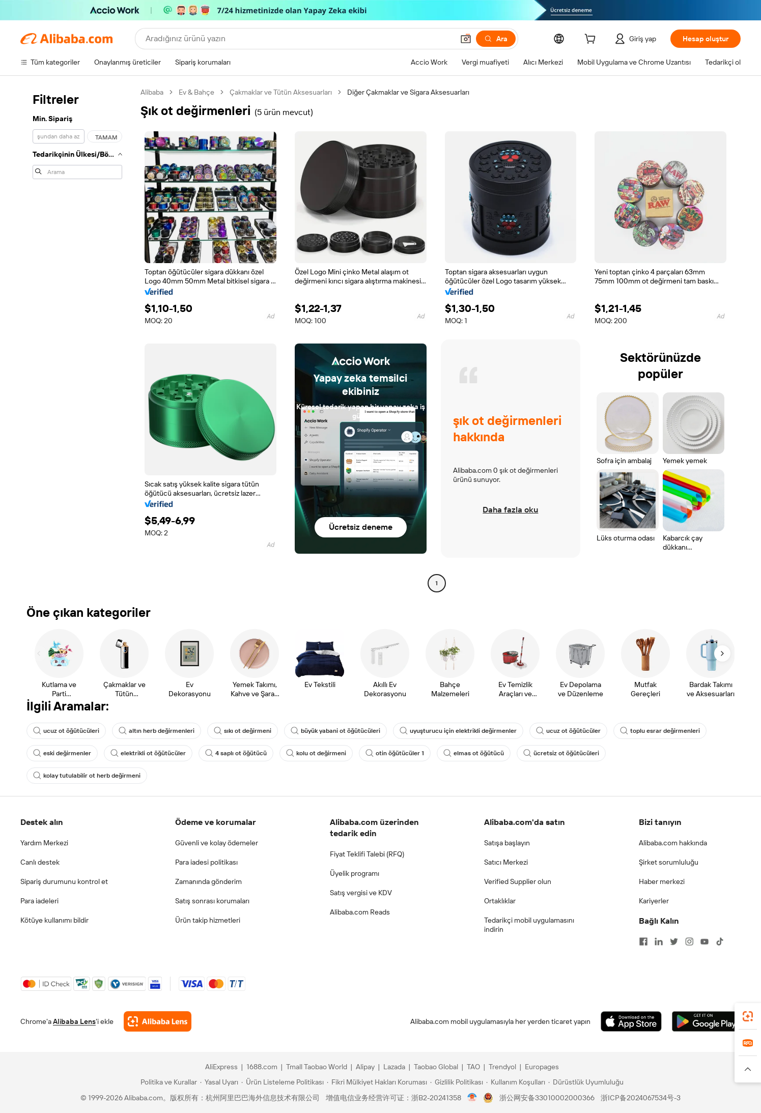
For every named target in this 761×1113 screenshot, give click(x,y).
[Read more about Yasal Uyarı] (219, 1082)
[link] (748, 1016)
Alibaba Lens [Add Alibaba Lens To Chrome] (74, 1021)
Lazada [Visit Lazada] (394, 1067)
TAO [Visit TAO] (473, 1067)
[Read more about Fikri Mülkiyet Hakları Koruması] (377, 1082)
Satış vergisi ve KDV (361, 893)
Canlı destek (40, 862)
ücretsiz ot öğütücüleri (561, 753)
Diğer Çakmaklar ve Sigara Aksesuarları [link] (408, 92)
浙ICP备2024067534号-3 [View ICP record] (641, 1098)
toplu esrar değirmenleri (660, 731)
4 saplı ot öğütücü (236, 753)
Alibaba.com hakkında (673, 843)
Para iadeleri (39, 901)
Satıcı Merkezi (506, 862)
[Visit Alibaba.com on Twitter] (674, 941)
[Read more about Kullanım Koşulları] (515, 1082)
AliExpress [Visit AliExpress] (221, 1067)
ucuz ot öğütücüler (568, 731)
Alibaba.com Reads (360, 912)
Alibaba (151, 92)
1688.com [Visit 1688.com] (261, 1067)
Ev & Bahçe (196, 92)
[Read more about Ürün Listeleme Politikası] (282, 1082)
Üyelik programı (354, 873)
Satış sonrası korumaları (212, 901)
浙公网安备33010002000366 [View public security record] (547, 1098)
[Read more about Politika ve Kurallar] (167, 1082)
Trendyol (502, 1067)
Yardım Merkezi (44, 843)
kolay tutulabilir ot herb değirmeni (86, 776)
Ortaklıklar (500, 901)
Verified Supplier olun (517, 881)
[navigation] (77, 338)
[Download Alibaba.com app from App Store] (631, 1021)
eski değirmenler (62, 753)
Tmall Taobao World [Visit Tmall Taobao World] (316, 1067)
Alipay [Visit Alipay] (365, 1067)
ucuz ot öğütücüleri (66, 731)
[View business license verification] (472, 1098)
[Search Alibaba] (299, 38)
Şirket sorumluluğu (668, 862)
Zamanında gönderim (208, 881)
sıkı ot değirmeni (242, 731)
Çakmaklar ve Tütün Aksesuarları (281, 92)
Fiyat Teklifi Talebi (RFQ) (367, 854)
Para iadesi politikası (206, 862)
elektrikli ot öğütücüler (148, 753)
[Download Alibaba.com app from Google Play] (706, 1021)
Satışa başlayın (507, 843)
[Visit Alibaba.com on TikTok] (719, 941)
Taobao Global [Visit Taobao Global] (436, 1067)
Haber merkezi (662, 881)
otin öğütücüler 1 (394, 753)
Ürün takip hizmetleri (207, 920)
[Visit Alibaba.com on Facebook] (643, 941)
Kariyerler (654, 901)
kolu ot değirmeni (316, 753)
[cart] (592, 40)
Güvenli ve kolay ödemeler (216, 843)
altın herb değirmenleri (156, 731)
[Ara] (496, 39)
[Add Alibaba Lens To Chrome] (157, 1021)
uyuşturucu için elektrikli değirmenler (458, 731)
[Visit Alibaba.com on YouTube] (704, 941)
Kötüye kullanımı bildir (54, 920)
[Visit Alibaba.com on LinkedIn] (658, 941)
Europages (542, 1067)
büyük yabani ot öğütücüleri (335, 731)
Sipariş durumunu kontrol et (64, 881)
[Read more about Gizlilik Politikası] (456, 1082)
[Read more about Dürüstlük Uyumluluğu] (586, 1082)
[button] (466, 39)
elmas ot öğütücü (473, 753)
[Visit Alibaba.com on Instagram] (689, 941)
